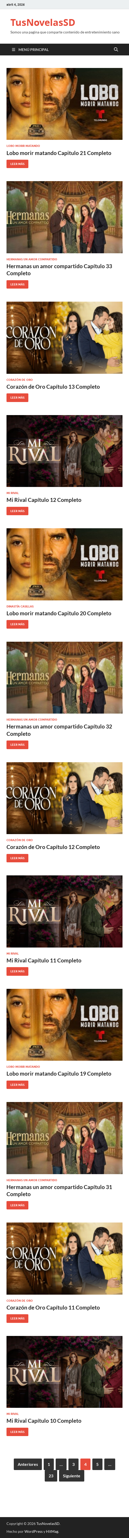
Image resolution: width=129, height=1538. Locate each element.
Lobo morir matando (23, 146)
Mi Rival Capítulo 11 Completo (44, 960)
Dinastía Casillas (20, 606)
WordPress (33, 1531)
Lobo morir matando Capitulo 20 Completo (59, 613)
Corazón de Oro (20, 380)
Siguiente (71, 1475)
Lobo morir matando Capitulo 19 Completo (59, 1073)
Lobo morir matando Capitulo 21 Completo (59, 153)
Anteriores (28, 1464)
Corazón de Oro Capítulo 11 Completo (53, 1307)
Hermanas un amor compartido (32, 259)
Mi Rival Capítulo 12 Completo (44, 499)
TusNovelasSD (42, 22)
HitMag (52, 1531)
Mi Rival (13, 493)
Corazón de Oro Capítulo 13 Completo (53, 386)
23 (51, 1475)
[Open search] (116, 50)
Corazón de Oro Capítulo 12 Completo (53, 846)
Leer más (15, 163)
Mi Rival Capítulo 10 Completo (44, 1420)
